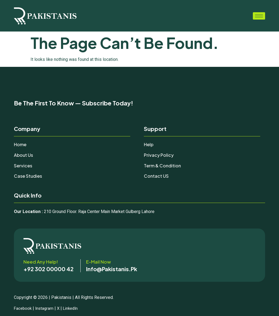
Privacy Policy (159, 155)
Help (149, 144)
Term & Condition (164, 165)
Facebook (23, 308)
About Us (24, 155)
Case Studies (29, 176)
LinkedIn (73, 308)
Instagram (45, 308)
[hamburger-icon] (259, 16)
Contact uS (157, 176)
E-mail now (98, 262)
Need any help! (40, 262)
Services (23, 165)
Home (21, 144)
